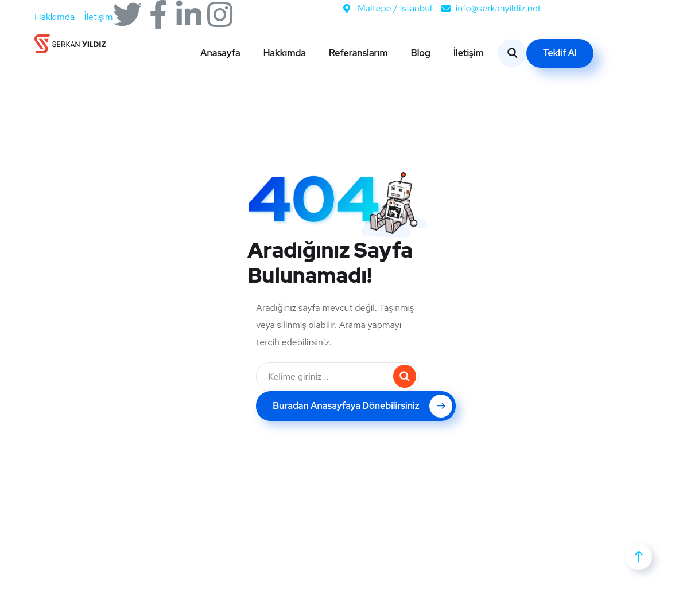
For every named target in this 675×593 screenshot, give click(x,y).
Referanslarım (358, 53)
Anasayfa (220, 53)
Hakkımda (284, 53)
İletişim (468, 53)
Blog (420, 53)
